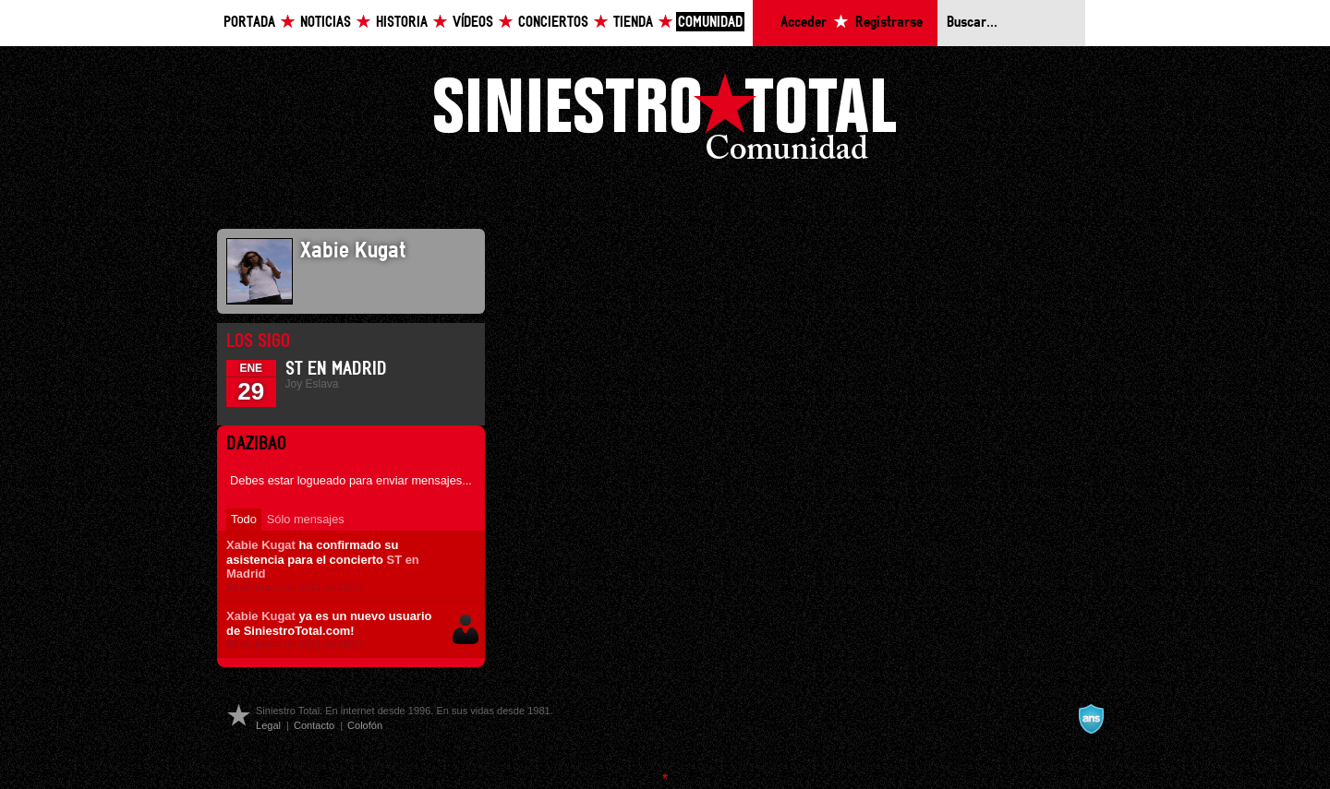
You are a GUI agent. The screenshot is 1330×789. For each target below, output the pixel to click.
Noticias (325, 23)
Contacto (314, 725)
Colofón (364, 725)
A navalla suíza (1091, 719)
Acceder (803, 23)
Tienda (633, 23)
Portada (249, 23)
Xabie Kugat (261, 545)
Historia (402, 23)
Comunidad (710, 23)
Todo (244, 519)
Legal (268, 725)
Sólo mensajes (306, 519)
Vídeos (473, 23)
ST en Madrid (336, 369)
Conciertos (553, 23)
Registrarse (889, 23)
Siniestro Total (665, 121)
